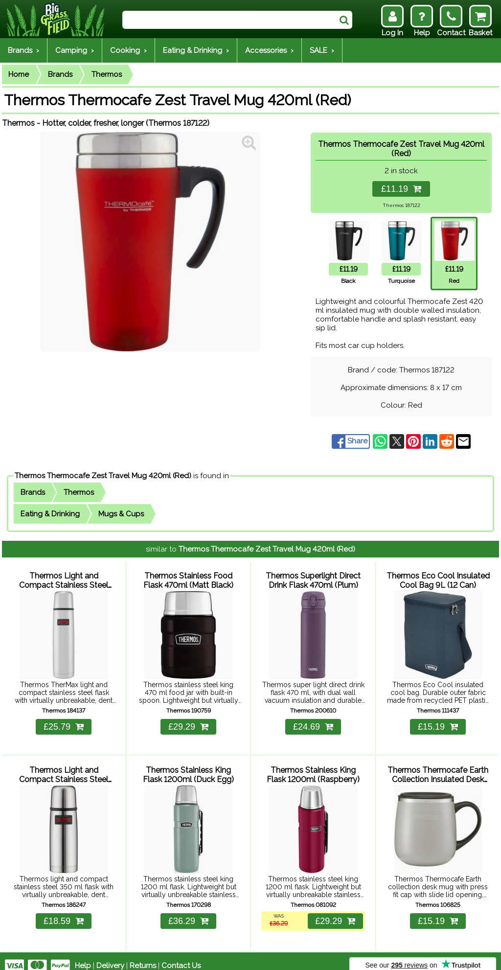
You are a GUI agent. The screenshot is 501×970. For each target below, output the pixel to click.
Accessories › (269, 50)
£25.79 (64, 722)
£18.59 (64, 912)
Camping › (74, 50)
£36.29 (188, 912)
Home (18, 74)
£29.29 (188, 722)
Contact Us (181, 956)
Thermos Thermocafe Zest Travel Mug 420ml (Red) (103, 475)
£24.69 (313, 722)
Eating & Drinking (50, 513)
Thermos (106, 74)
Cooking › (128, 50)
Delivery (110, 956)
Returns (143, 956)
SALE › (322, 50)
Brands (60, 74)
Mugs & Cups (121, 513)
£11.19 (401, 189)
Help (83, 956)
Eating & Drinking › (196, 50)
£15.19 (438, 722)
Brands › (23, 50)
